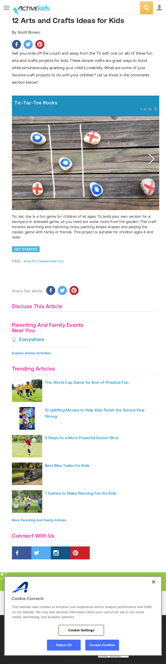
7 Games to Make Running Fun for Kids (80, 493)
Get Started (26, 249)
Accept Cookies (102, 645)
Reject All (64, 645)
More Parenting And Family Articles (39, 520)
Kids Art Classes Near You (44, 261)
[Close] (153, 582)
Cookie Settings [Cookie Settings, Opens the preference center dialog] (81, 630)
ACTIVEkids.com (30, 8)
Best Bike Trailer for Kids (67, 465)
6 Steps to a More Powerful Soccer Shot (82, 438)
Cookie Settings (109, 656)
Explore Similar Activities (31, 353)
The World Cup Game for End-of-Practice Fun (87, 382)
